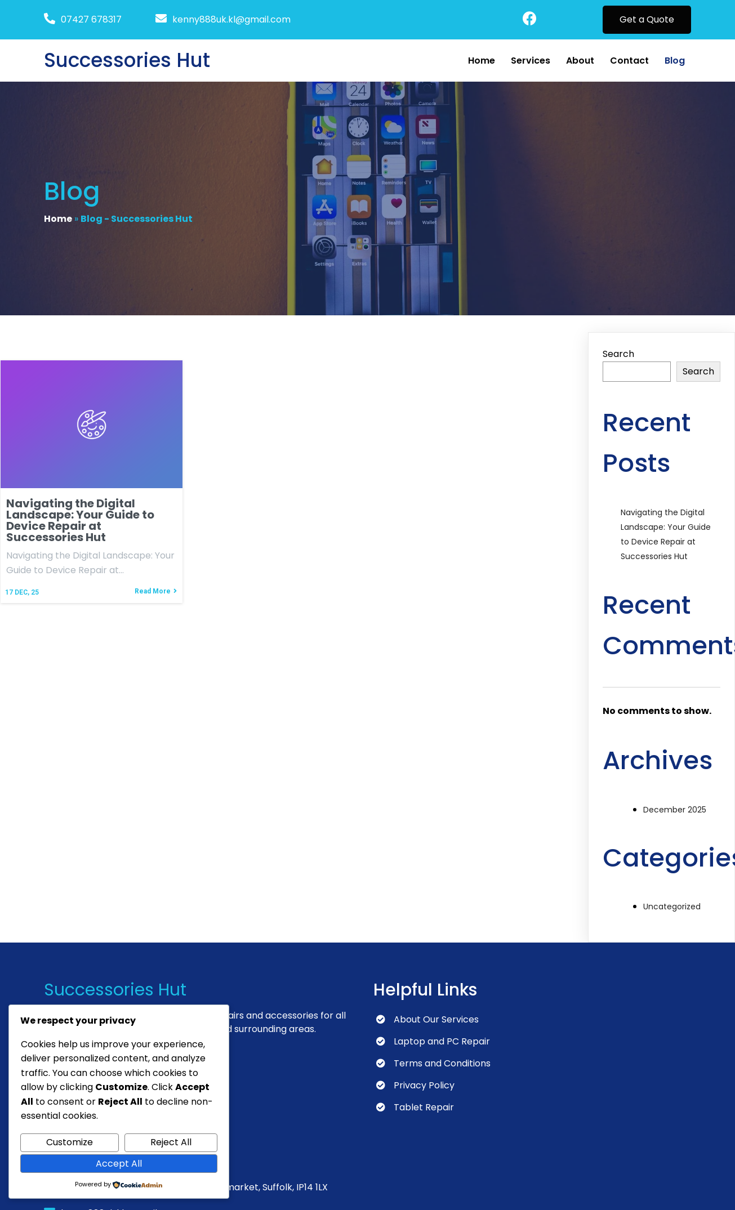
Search (618, 356)
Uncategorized (672, 908)
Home (58, 219)
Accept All (119, 1163)
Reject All (170, 1142)
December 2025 (674, 811)
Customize (69, 1142)
